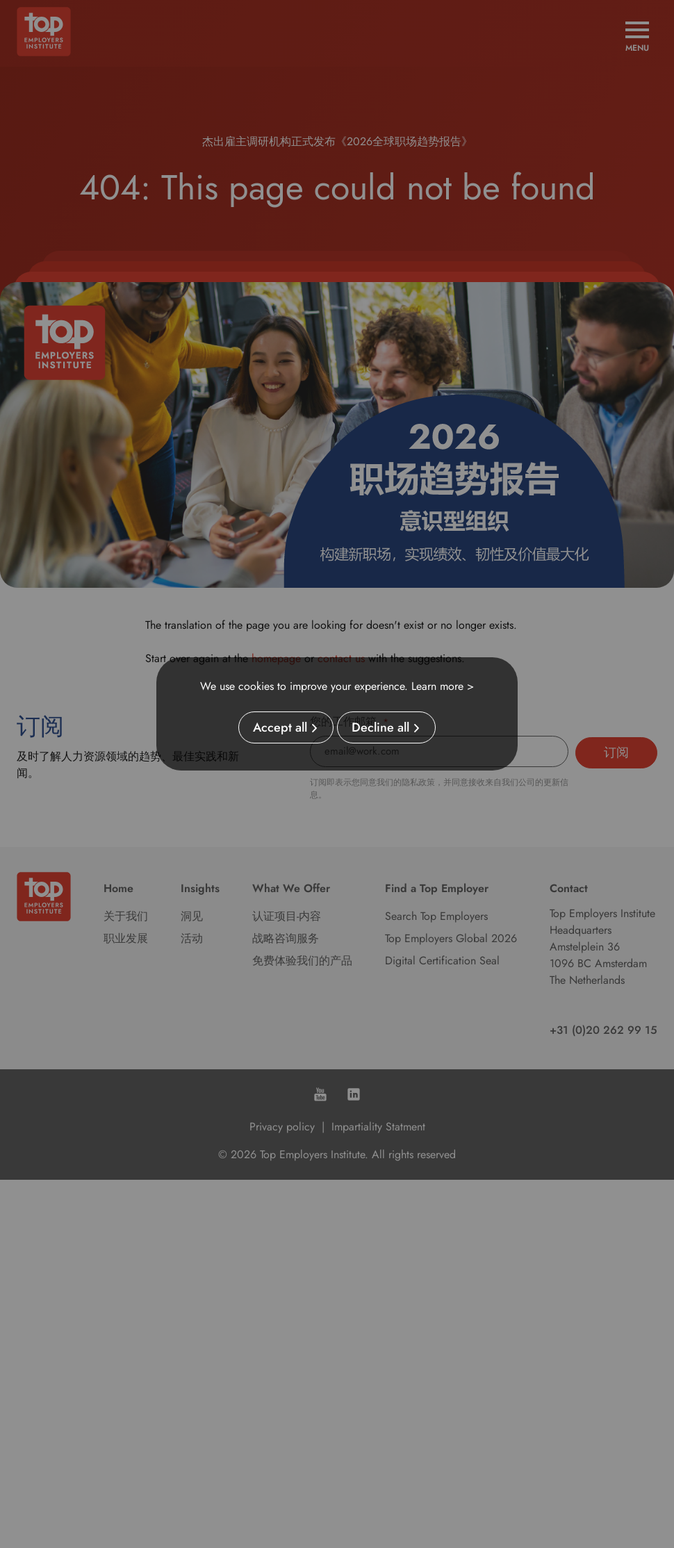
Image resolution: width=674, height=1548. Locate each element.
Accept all (280, 727)
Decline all (380, 727)
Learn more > (442, 686)
